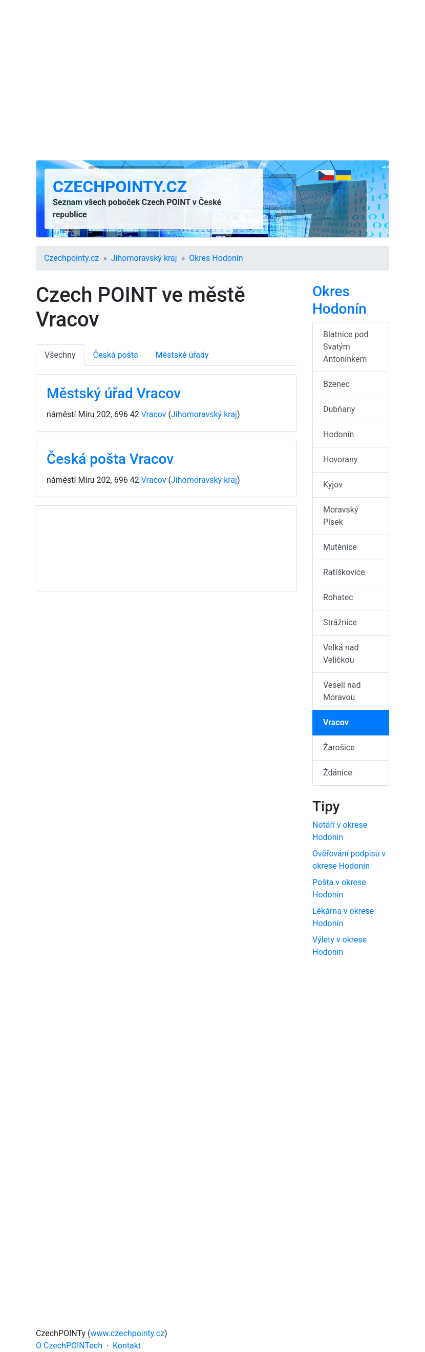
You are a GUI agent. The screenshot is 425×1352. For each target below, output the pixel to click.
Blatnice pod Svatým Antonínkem (345, 347)
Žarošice (339, 747)
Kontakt (127, 1345)
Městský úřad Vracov (114, 393)
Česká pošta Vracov (110, 458)
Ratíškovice (344, 572)
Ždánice (337, 772)
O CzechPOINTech (69, 1345)
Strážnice (340, 622)
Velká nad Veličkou (341, 654)
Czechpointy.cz (120, 186)
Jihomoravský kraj (144, 258)
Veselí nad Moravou (341, 691)
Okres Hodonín (216, 258)
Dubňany (339, 409)
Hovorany (340, 459)
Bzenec (336, 384)
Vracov (153, 414)
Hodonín (338, 434)
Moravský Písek (340, 516)
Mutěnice (340, 547)
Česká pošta (115, 355)
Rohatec (338, 597)
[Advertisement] (212, 80)
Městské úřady (182, 355)
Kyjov (333, 484)
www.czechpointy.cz (128, 1333)
